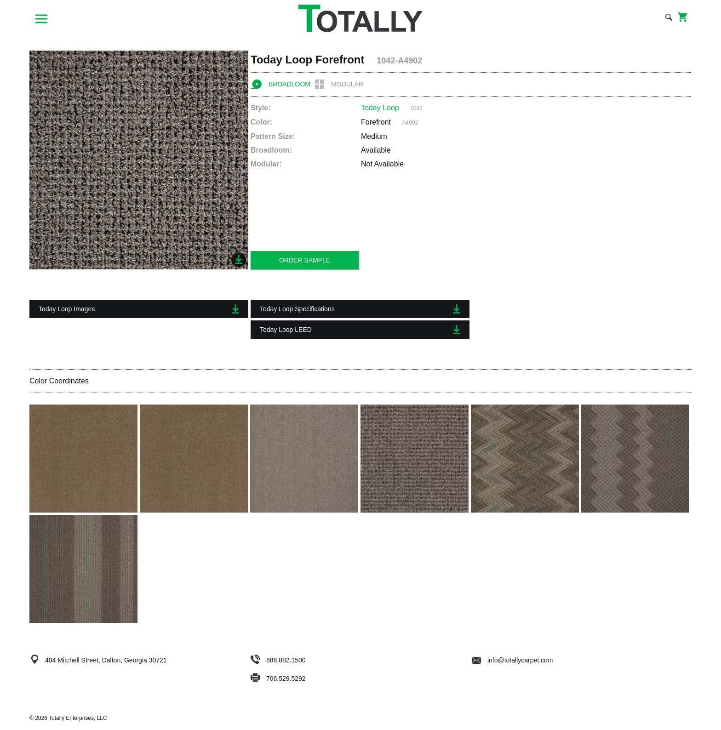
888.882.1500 (286, 660)
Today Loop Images (139, 309)
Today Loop (380, 108)
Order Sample (304, 260)
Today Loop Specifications (360, 309)
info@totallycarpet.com (512, 660)
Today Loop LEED (360, 329)
